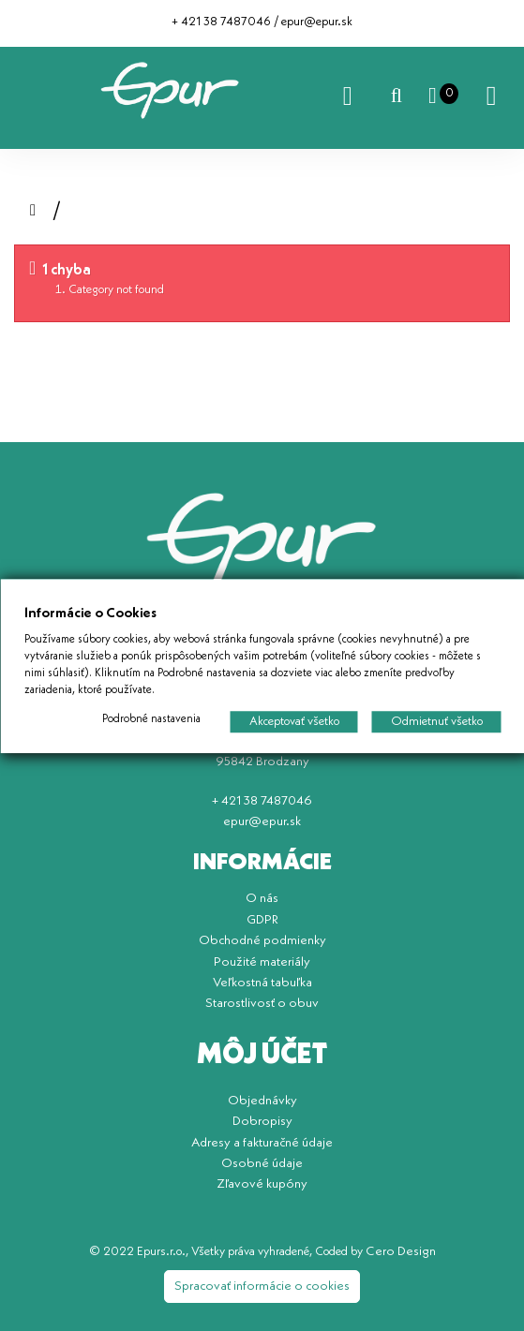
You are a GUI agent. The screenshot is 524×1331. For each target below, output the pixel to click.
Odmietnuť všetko (436, 721)
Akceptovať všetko (293, 721)
